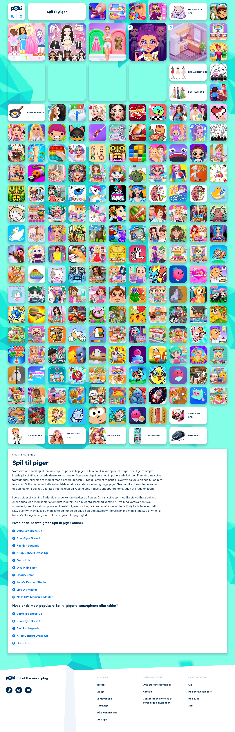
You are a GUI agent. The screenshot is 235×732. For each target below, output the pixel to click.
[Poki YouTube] (28, 690)
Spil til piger (28, 455)
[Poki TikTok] (9, 690)
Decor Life (23, 560)
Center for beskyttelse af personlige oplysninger (157, 700)
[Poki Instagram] (18, 690)
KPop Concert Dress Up (32, 553)
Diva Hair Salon (27, 567)
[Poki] (16, 8)
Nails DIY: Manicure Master (35, 597)
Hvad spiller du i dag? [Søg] (21, 16)
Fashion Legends (28, 545)
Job (190, 705)
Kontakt (147, 692)
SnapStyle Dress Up (30, 538)
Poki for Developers (200, 692)
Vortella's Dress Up (29, 530)
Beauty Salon (25, 575)
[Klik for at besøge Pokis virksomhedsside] (27, 678)
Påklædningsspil (107, 712)
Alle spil (102, 719)
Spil (14, 455)
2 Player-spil (104, 698)
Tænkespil (103, 705)
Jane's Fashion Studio (31, 582)
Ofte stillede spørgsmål (157, 685)
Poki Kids (193, 698)
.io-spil (101, 692)
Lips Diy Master (27, 589)
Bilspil (101, 685)
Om (190, 685)
